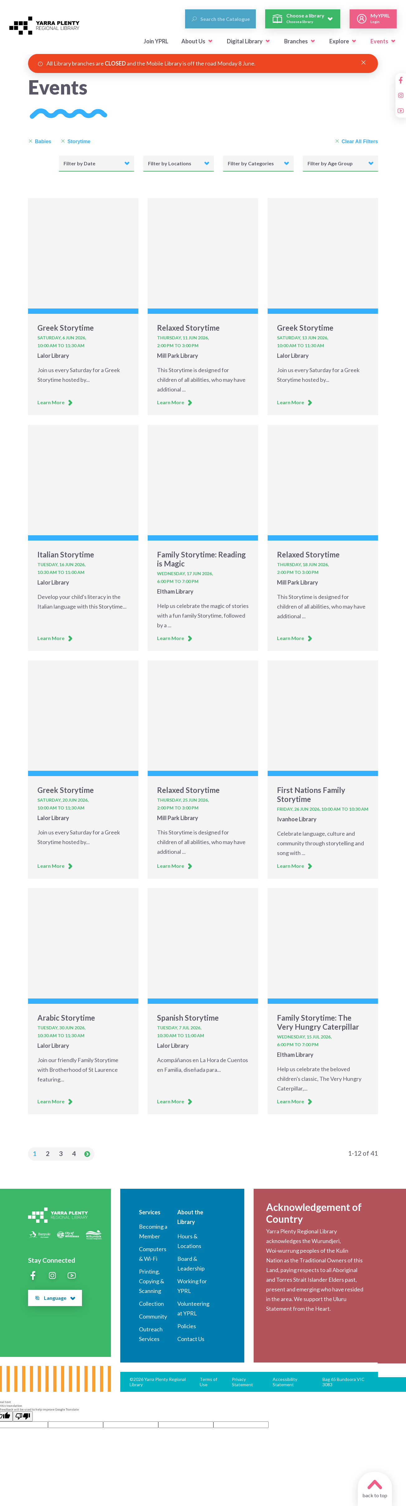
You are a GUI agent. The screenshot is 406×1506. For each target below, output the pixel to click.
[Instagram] (400, 95)
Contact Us (190, 1338)
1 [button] (34, 1153)
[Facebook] (400, 80)
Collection (151, 1303)
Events (379, 41)
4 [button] (74, 1153)
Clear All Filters (356, 141)
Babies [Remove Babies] (39, 141)
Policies (186, 1326)
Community (153, 1316)
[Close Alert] (363, 63)
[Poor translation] (23, 1416)
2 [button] (48, 1153)
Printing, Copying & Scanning (151, 1281)
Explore (339, 41)
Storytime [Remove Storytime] (75, 141)
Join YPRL (156, 41)
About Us (193, 41)
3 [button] (61, 1153)
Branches (296, 41)
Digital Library (245, 41)
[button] (210, 41)
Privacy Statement (242, 1382)
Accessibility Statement (285, 1382)
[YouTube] (400, 110)
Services (149, 1212)
